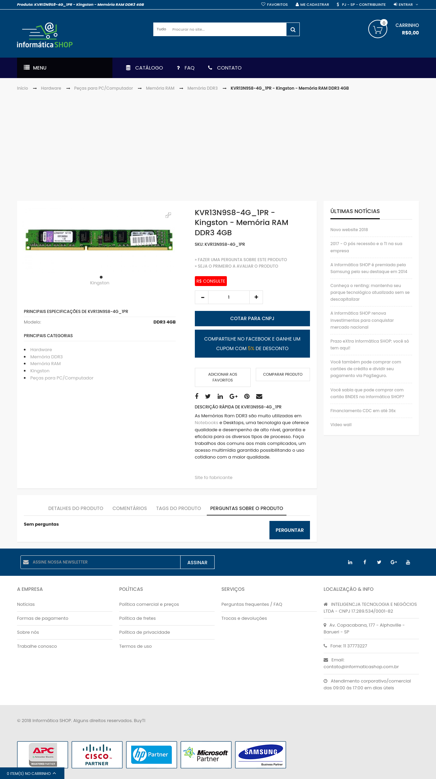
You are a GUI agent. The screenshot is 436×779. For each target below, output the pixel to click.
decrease (201, 297)
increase (256, 297)
